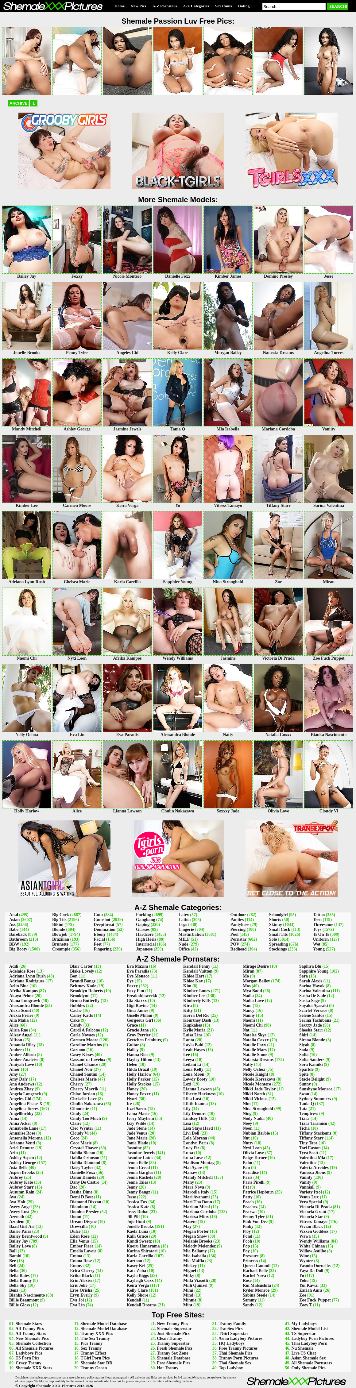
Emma (76, 1256)
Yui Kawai (309, 1285)
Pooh (247, 1241)
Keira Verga (138, 1285)
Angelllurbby (21, 1113)
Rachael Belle (255, 1270)
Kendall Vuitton (197, 971)
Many (188, 1182)
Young (319, 949)
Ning (247, 1113)
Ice (129, 1103)
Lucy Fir (191, 1148)
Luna (188, 1153)
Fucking (143, 914)
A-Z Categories (196, 6)
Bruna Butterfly (84, 1000)
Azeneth (16, 1216)
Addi (13, 966)
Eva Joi (77, 1300)
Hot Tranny (167, 1368)
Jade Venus (137, 1133)
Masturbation (191, 934)
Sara (303, 976)
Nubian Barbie (256, 1133)
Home (119, 6)
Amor (14, 1069)
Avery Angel (20, 1207)
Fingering (102, 949)
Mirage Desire (256, 966)
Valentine (307, 1162)
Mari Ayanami (196, 1197)
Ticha (304, 1128)
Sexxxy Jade (310, 1025)
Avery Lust (19, 1211)
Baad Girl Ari (21, 1226)
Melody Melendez (199, 1246)
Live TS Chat (303, 1353)
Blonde (58, 929)
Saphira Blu (310, 966)
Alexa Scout (20, 1010)
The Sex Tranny (95, 1338)
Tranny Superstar (173, 1343)
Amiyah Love (21, 1064)
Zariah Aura (310, 1290)
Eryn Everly (81, 1295)
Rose (247, 1280)
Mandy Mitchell (198, 1177)
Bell (12, 1265)
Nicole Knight (255, 1074)
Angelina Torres (24, 1108)
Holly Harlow (139, 1074)
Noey (247, 1123)
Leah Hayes (194, 1049)
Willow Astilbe (312, 1251)
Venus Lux (309, 1197)
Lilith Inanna (195, 1103)
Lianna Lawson (197, 1089)
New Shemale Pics (32, 1338)
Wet (316, 944)
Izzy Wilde (136, 1123)
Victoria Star (311, 1216)
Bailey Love (20, 1246)
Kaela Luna (137, 1231)
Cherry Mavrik (84, 1089)
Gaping (142, 924)
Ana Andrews (21, 1084)
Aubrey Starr (21, 1187)
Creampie (61, 949)
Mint (187, 1305)
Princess (250, 1261)
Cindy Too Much (85, 1118)
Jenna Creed (138, 1167)
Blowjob (60, 934)
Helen (132, 1064)
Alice (13, 1025)
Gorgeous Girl (140, 1020)
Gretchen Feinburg (144, 1040)
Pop (246, 1246)
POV (234, 944)
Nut (246, 1138)
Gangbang (145, 919)
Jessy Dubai (138, 1211)
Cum (98, 914)
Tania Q (306, 1103)
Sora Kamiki (311, 1064)
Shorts (275, 919)
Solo (273, 939)
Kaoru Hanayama (143, 1246)
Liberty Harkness (199, 1094)
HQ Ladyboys (232, 1343)
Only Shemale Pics (308, 1368)
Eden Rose (79, 1236)
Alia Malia (19, 1020)
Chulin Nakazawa (86, 1103)
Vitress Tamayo (313, 1221)
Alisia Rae (18, 1030)
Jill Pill (133, 1216)
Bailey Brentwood (25, 1236)
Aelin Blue (19, 986)
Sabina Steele (255, 1295)
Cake (74, 1020)
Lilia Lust (192, 1099)
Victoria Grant (313, 1211)
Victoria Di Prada (315, 1207)
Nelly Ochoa (254, 1069)
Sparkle (306, 1069)
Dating (244, 6)
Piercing (238, 929)
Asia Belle (18, 1167)
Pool (234, 934)
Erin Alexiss (81, 1280)
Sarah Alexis (310, 981)
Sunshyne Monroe (315, 1089)
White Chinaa (312, 1246)
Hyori (132, 1099)
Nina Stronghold (258, 1108)
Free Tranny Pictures (238, 1348)
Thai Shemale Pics (235, 1353)
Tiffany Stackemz (315, 1133)
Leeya (188, 1059)
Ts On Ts (321, 934)
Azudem (17, 1221)
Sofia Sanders (311, 1059)
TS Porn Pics (28, 1358)
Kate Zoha (136, 1270)
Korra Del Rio (196, 1015)
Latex (184, 914)
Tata (303, 1108)
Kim (187, 986)
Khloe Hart (193, 976)
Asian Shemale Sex (308, 1358)
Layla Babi (193, 1045)
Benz (13, 1290)
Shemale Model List (309, 1328)
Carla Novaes (82, 1035)
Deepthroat (104, 924)
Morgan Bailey (256, 981)
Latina (185, 919)
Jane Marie (137, 1138)
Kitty (188, 1010)
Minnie (189, 1300)
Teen (317, 919)
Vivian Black (311, 1226)
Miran (248, 971)
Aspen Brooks (22, 1172)
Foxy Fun (135, 991)
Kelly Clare (137, 1290)
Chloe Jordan (82, 1094)
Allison (15, 1040)
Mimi (188, 1290)
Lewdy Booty (195, 1079)
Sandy (248, 1305)
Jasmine (134, 1148)
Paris (247, 1177)
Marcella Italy (196, 1192)
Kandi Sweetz (139, 1241)
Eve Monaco (138, 976)
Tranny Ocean (94, 1368)
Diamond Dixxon (85, 1202)
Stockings (278, 949)
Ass (12, 924)
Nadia (248, 995)
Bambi (15, 1256)
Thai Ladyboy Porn (309, 1343)
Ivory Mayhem (140, 1118)
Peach (248, 1202)
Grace (132, 1025)
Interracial (146, 944)
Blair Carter (81, 966)
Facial (99, 939)
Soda (303, 1049)
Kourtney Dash (197, 1020)
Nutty (248, 1143)
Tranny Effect (93, 1353)
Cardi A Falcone (85, 1030)
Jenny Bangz (138, 1192)
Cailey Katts (81, 1015)
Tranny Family (232, 1323)
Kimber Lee (194, 995)
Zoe (302, 1295)
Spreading (278, 944)
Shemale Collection (33, 1343)
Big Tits (59, 919)
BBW (14, 944)
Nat (246, 1030)
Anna (14, 1118)
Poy (246, 1251)
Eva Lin (77, 1305)
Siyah (304, 1045)
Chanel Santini (83, 1074)
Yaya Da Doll (311, 1270)
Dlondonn (79, 1207)
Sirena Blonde (312, 1040)
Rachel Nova (254, 1275)
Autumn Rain (21, 1192)
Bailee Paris (20, 1231)
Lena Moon (193, 1074)
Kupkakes (192, 1025)
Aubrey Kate (21, 1182)
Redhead (238, 949)
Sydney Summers (315, 1099)
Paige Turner (255, 1157)
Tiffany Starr (311, 1138)
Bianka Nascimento (27, 1295)
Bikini (58, 924)
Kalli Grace (137, 1236)
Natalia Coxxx (256, 1040)
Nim (247, 1103)
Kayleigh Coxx (140, 1280)
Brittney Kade (83, 986)
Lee (186, 1054)
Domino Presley (84, 1211)
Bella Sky (17, 1285)
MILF (184, 939)
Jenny (132, 1187)
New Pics (138, 6)
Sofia (303, 1054)
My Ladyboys (303, 1323)
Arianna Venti (22, 1143)
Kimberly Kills (197, 1000)
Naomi (249, 1020)
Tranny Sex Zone (172, 1353)
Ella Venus (79, 1241)
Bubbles (77, 1005)
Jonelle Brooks (140, 1226)
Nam (247, 1005)
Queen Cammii (257, 1265)
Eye (130, 981)
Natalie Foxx (254, 1045)
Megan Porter (196, 1231)
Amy (13, 1074)
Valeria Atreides (314, 1167)
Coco (74, 1138)
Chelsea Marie (83, 1079)
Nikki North (254, 1094)
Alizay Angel (21, 1035)
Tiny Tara (308, 1143)
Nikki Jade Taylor (259, 1089)
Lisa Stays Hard (198, 1128)
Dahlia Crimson (84, 1157)
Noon (248, 1128)
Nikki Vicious (255, 1099)
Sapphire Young (313, 971)
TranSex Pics (230, 1328)
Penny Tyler (254, 1216)
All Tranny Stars (30, 1333)
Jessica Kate (138, 1207)
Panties (237, 919)
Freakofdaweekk (142, 995)
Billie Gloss (19, 1305)
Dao (73, 1187)
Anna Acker (20, 1123)
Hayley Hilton (140, 1059)
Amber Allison (22, 1054)
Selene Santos (311, 1015)
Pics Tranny (92, 1343)
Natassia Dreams (258, 1059)
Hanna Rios (137, 1054)
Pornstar (238, 939)
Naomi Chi (253, 1025)
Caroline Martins (86, 1045)
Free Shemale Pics (173, 1363)
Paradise (251, 1172)
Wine (304, 1256)
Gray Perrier (139, 1035)
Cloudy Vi (79, 1133)
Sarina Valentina (314, 991)
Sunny (305, 1084)
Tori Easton (310, 1148)
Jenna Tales (137, 1182)
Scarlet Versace (313, 1010)
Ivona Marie (138, 1113)
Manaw (190, 1172)
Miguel (189, 1270)
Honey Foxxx (139, 1094)
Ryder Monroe (256, 1290)
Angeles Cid (20, 1099)
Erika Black (81, 1275)
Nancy (248, 1010)
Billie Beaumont (24, 1300)
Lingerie (186, 929)
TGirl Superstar (233, 1333)
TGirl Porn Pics (95, 1358)
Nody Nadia (254, 1118)
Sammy (250, 1300)
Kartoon (134, 1261)
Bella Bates (19, 1275)
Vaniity (305, 1177)
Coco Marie (80, 1143)
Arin (13, 1153)
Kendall (134, 1300)
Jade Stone (137, 1128)
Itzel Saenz (137, 1108)
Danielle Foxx (82, 1172)
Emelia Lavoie (83, 1251)
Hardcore (144, 934)
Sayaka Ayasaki (313, 1005)
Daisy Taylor (81, 1167)
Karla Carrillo (140, 1256)
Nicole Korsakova (259, 1079)
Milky (188, 1275)
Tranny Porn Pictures (238, 1358)
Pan (246, 1167)
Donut (75, 1216)
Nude (183, 944)
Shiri (303, 1035)
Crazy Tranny (28, 1363)
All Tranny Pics (29, 1328)
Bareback (18, 934)
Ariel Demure (21, 1148)
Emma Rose (81, 1261)
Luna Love (193, 1157)
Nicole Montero (257, 1084)
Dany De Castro (84, 1182)
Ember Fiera (81, 1246)
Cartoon (77, 1049)
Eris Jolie (78, 1285)
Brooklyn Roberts (86, 991)
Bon (73, 976)
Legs (183, 924)
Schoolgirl (278, 914)
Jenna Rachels (140, 1177)
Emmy (76, 1265)
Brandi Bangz (82, 981)
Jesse (131, 1197)
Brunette (60, 944)
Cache (75, 1010)
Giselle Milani (140, 1015)
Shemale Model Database (103, 1323)
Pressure (251, 1256)
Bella (13, 1270)
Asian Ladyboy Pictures (240, 1338)
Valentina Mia (312, 1157)
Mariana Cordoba (200, 1211)
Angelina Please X (25, 1103)
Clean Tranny (169, 1338)
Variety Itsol (310, 1192)
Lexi (187, 1084)
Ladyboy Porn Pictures (312, 1338)
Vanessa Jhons (312, 1172)
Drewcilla (78, 1226)
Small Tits (278, 934)
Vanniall (307, 1187)
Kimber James (196, 991)
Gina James (137, 1010)
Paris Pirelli (254, 1182)
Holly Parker (139, 1079)
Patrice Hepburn (258, 1192)
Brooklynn (80, 995)
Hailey (133, 1049)
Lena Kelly (193, 1069)
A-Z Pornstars (164, 6)
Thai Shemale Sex (235, 1363)
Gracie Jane (138, 1030)
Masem (190, 1221)
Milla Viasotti (195, 1280)
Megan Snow (195, 1236)
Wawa (305, 1236)
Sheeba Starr (311, 1030)
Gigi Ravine (138, 1005)
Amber (15, 1049)
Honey (133, 1089)
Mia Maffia (193, 1261)
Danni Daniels (83, 1177)
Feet (98, 944)
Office (184, 949)
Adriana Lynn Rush (27, 976)
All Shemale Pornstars (311, 1363)
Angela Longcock (25, 1094)
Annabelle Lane (23, 1128)
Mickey (190, 1265)
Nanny (249, 1015)
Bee (12, 1261)
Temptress (308, 1113)
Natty (248, 1064)
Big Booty (18, 949)
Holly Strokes (139, 1084)
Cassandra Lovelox (87, 1059)
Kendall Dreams (142, 1305)
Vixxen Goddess (314, 1231)
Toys (317, 929)
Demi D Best (81, 1197)
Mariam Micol (196, 1207)
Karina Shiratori (142, 1251)
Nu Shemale (302, 1348)
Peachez (250, 1207)
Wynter (306, 1261)
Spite (303, 1074)
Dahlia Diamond (85, 1162)
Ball (13, 1251)
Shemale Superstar (174, 1328)
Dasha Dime (81, 1192)
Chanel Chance (84, 1064)
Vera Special (310, 1202)
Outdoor (238, 914)
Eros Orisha (81, 1290)
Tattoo (319, 914)
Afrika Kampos (23, 991)
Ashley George (22, 1162)
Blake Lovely (82, 971)
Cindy (75, 1113)
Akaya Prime (21, 995)
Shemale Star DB (96, 1363)
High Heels (146, 939)
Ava (12, 1197)
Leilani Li (192, 1064)
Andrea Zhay (21, 1089)
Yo (301, 1275)
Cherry (76, 1084)
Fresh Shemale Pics (174, 1348)
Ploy (247, 1231)
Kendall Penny (196, 966)
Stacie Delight (312, 1079)
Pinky (248, 1226)
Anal (13, 914)
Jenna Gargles (140, 1172)
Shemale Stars (29, 1323)
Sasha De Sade (312, 995)
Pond (247, 1236)
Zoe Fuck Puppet (315, 1300)
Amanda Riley (22, 1045)
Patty (248, 1197)
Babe (13, 929)
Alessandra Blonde (26, 1005)
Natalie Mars (255, 1049)
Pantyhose (239, 924)
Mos (247, 986)
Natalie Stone (255, 1054)
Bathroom (18, 939)
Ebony (100, 934)
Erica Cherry (82, 1270)
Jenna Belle (137, 1162)
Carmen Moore (84, 1040)
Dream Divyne (83, 1221)
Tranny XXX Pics (97, 1333)
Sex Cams (223, 6)
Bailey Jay (18, 1241)
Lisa (187, 1123)
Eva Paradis (138, 971)
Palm (247, 1162)
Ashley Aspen (21, 1157)
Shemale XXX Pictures (56, 1385)
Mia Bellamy (195, 1251)
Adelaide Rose (22, 971)
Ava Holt (17, 1202)
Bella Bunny (20, 1280)
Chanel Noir (81, 1069)
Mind (188, 1295)
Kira (187, 1005)
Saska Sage (309, 1000)
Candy (76, 1025)
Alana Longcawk (25, 1000)
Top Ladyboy (231, 1368)
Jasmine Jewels (141, 1153)
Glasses (142, 929)
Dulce (75, 1231)
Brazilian (60, 939)
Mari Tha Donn (197, 1202)
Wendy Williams (314, 1241)
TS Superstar (303, 1333)
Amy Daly (18, 1079)
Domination (104, 929)
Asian (14, 919)
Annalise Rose (22, 1133)
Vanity (305, 1182)
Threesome (323, 924)
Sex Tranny (91, 1348)
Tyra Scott (308, 1153)
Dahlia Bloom (82, 1153)
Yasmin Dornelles (315, 1265)
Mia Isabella (194, 1256)
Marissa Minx (196, 1216)
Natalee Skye (254, 1035)
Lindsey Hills (195, 1118)
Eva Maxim (137, 966)
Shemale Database (173, 1358)
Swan (304, 1094)
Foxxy (132, 986)
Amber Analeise (23, 1059)
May (187, 1226)
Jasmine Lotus (140, 1157)
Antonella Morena (26, 1138)
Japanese (144, 949)
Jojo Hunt (136, 1221)
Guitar (133, 1045)
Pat (246, 1187)
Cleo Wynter (81, 1128)
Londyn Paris (195, 1143)
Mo (246, 976)
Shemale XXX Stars (34, 1368)
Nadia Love (253, 1000)
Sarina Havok (312, 986)
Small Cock (279, 929)
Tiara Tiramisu (313, 1123)
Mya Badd (252, 991)
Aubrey (16, 1177)
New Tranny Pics (172, 1323)
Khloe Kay (193, 981)
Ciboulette (79, 1108)
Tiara (304, 1118)
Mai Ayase (192, 1167)
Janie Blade (137, 1143)
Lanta (188, 1040)
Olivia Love (253, 1153)
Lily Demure (195, 1113)
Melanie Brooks (197, 1241)
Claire (75, 1123)
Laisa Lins (193, 1035)
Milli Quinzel (195, 1285)
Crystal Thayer (84, 1148)
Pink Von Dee (255, 1221)
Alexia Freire (21, 1015)
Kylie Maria (194, 1030)
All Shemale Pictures (34, 1348)
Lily (187, 1108)
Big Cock (60, 914)
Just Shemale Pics (173, 1333)
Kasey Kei (136, 1265)
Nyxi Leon (252, 1148)
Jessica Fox (137, 1202)
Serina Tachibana (315, 1020)
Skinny (275, 924)
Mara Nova (193, 1187)
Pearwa (250, 1211)
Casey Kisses (82, 1054)
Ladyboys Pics (29, 1353)
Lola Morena (195, 1138)
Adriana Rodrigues (26, 981)
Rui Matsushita (257, 1285)
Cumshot (102, 919)
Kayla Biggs (138, 1275)
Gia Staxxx (137, 1000)
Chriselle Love (83, 1099)
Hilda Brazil (138, 1069)
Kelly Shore (137, 1295)
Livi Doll (191, 1133)
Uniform (321, 939)
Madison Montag (199, 1162)
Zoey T (305, 1305)
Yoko (303, 1280)
